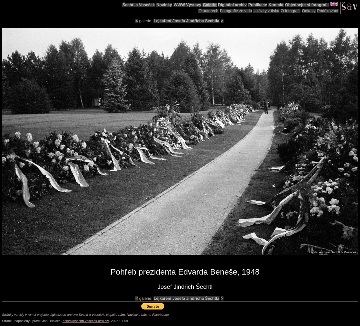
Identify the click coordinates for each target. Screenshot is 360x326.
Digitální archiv (232, 5)
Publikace (257, 5)
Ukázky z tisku (266, 11)
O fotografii (290, 11)
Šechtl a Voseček (138, 5)
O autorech (208, 11)
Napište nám (115, 315)
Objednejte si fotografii (306, 5)
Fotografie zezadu (236, 11)
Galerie (209, 5)
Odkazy (309, 11)
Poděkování (327, 11)
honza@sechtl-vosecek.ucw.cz (85, 321)
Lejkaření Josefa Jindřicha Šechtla (186, 21)
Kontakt (276, 5)
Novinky (164, 5)
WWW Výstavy (187, 5)
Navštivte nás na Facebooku (148, 315)
